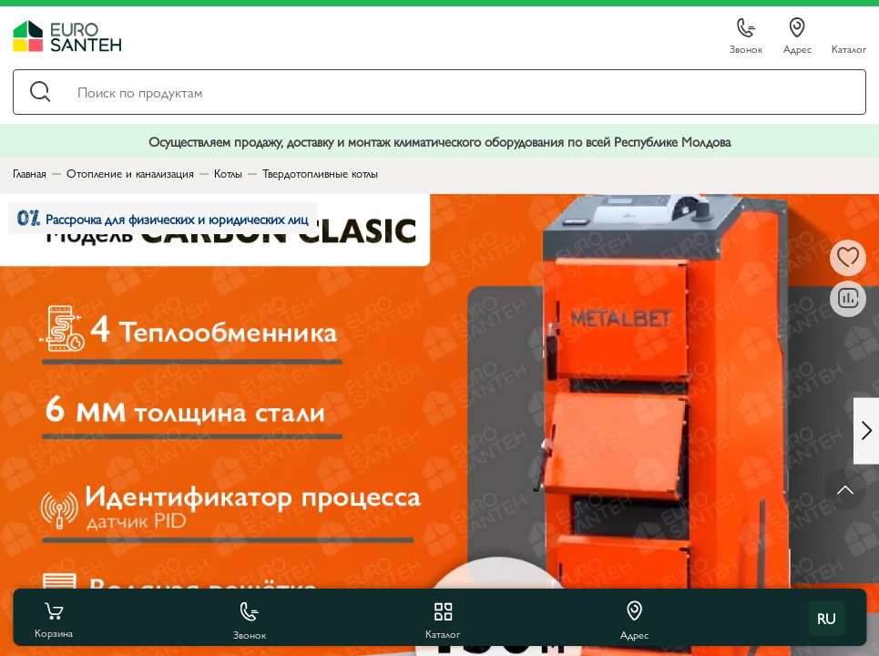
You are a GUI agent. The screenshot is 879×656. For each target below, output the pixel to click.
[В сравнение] (848, 299)
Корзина (54, 619)
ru (826, 618)
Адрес (797, 36)
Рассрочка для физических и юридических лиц (162, 218)
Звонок (746, 37)
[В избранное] (848, 258)
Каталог (849, 48)
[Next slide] (866, 430)
